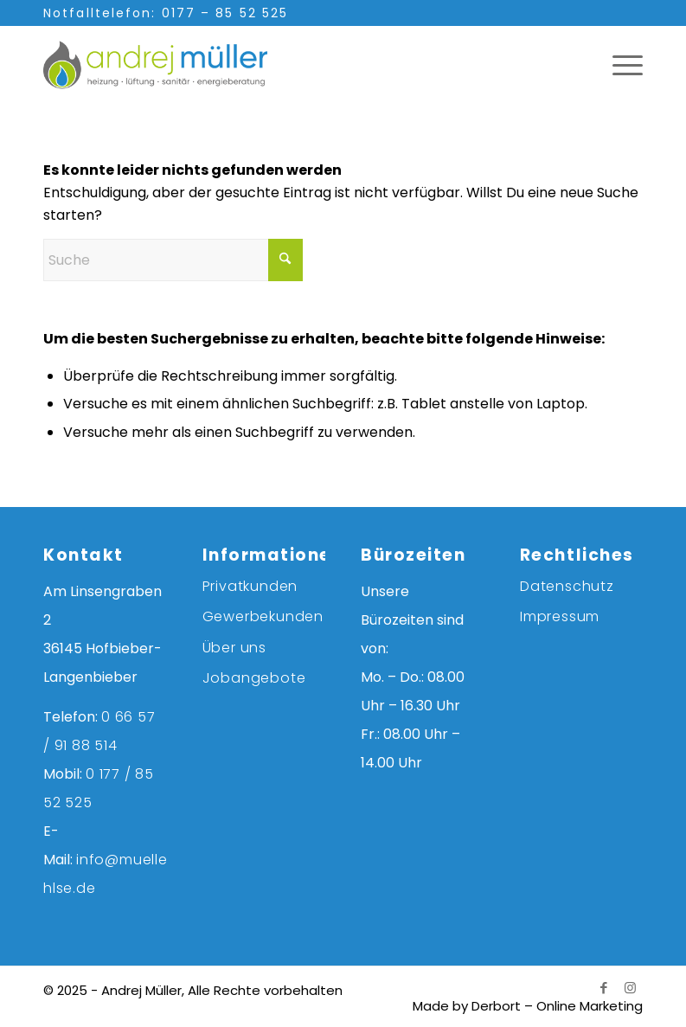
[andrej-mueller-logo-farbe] (173, 65)
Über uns (234, 648)
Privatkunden (250, 586)
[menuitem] (619, 65)
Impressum (559, 616)
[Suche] (173, 260)
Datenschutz (567, 586)
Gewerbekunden (263, 616)
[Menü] (619, 65)
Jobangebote (254, 678)
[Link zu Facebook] (604, 988)
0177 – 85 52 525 (225, 13)
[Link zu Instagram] (630, 988)
